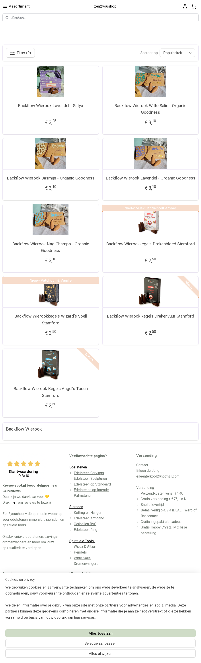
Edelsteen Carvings (89, 473)
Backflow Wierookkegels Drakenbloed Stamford (150, 243)
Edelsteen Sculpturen (90, 478)
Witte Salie (82, 558)
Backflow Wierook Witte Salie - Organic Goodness (150, 109)
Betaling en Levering (23, 594)
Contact (13, 600)
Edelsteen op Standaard (92, 484)
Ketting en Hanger (87, 513)
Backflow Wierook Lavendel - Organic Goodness (150, 178)
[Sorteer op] (177, 53)
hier (13, 502)
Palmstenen (83, 495)
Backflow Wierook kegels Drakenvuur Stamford (150, 316)
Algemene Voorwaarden (25, 589)
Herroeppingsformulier (24, 611)
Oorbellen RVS (85, 524)
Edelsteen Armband (89, 518)
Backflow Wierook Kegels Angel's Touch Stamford (51, 392)
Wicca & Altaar (85, 546)
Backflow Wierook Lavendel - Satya (50, 105)
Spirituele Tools (82, 541)
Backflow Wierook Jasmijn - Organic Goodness (50, 178)
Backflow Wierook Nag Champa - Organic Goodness (50, 247)
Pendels (80, 552)
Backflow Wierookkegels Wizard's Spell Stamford (50, 320)
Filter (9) (20, 52)
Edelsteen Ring (85, 530)
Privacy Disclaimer (21, 606)
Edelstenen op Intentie (91, 490)
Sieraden (76, 507)
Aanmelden (82, 611)
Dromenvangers (86, 564)
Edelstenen (78, 467)
